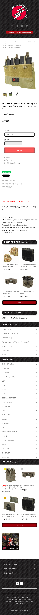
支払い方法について (15, 597)
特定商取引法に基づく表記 (12, 163)
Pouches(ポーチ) (12, 41)
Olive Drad (17, 47)
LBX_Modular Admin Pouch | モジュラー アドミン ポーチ (28, 265)
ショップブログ (29, 601)
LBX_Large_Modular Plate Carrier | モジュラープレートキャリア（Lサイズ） (10, 487)
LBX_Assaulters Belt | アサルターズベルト (11, 292)
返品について (8, 160)
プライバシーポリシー (10, 601)
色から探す (10, 45)
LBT (9, 43)
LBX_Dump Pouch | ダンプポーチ (28, 292)
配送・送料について (27, 597)
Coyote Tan (18, 45)
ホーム (4, 41)
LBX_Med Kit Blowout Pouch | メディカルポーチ (10, 515)
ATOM (21, 603)
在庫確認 (7, 157)
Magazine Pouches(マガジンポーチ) (26, 41)
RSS (17, 603)
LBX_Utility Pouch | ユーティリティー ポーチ (10, 265)
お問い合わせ (20, 601)
